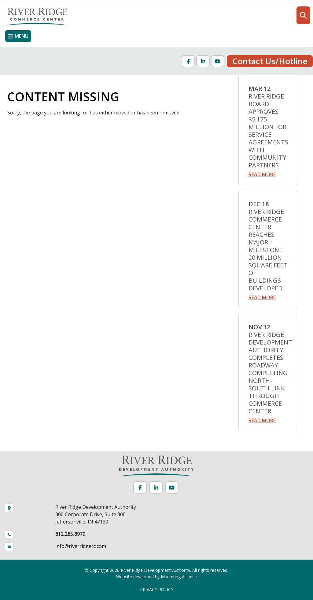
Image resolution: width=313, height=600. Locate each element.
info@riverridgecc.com (80, 546)
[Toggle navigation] (18, 36)
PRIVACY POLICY (156, 589)
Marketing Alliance (179, 577)
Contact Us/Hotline (269, 61)
